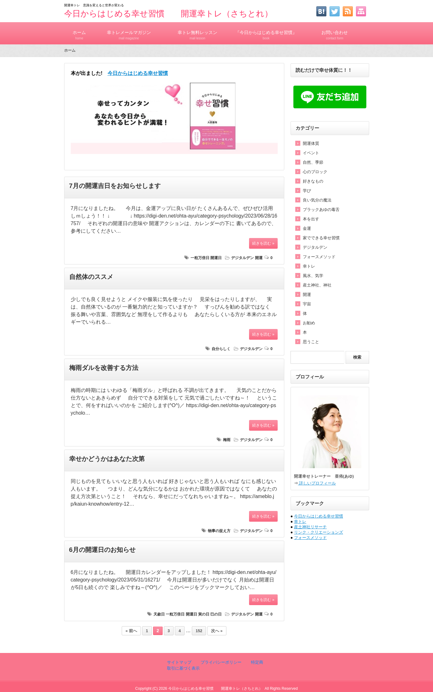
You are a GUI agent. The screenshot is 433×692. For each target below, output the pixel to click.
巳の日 (216, 614)
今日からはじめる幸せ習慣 (318, 516)
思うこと (311, 341)
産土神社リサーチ (310, 527)
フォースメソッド (319, 256)
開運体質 (311, 143)
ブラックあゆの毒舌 (321, 209)
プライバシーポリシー (221, 662)
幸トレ (309, 266)
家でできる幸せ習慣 (321, 237)
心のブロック (315, 171)
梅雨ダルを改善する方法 (103, 367)
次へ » (216, 631)
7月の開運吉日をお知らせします (115, 185)
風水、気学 (313, 275)
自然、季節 (313, 162)
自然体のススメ (91, 276)
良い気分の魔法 (317, 200)
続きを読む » (263, 243)
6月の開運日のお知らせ (102, 549)
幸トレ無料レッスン (197, 32)
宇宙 (307, 304)
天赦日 (159, 614)
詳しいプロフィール (317, 483)
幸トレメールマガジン (129, 32)
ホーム (79, 32)
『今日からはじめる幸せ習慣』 (266, 32)
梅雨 (226, 440)
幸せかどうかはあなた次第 (107, 458)
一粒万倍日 (200, 258)
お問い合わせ (334, 32)
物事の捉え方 (219, 531)
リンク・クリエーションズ (318, 532)
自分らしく (221, 349)
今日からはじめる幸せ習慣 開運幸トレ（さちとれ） (168, 13)
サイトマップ (179, 662)
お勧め (309, 322)
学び (307, 190)
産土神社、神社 (317, 285)
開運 (259, 258)
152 (199, 631)
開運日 (216, 258)
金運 (307, 228)
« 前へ (131, 631)
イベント (311, 152)
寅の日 (203, 614)
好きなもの (313, 181)
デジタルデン (242, 258)
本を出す (311, 219)
